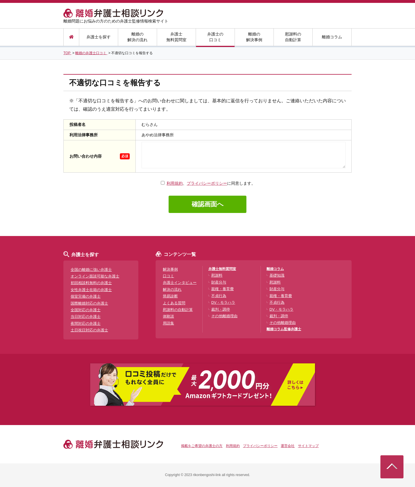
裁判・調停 (220, 309)
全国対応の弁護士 (86, 310)
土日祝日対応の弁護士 (89, 330)
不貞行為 (218, 296)
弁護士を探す (98, 37)
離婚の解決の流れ (137, 37)
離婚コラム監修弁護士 (284, 329)
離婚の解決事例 (254, 37)
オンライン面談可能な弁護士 (95, 276)
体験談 (168, 316)
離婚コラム (332, 37)
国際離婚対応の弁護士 (89, 303)
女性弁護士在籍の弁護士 (91, 290)
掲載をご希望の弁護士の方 (201, 446)
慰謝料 (216, 275)
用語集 (168, 323)
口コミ (168, 276)
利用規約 (175, 183)
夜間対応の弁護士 (86, 323)
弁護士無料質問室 (176, 37)
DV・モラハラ (223, 302)
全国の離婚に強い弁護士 (91, 269)
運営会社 (288, 446)
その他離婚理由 (224, 316)
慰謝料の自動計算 (293, 37)
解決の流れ (172, 289)
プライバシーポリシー (207, 183)
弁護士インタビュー (180, 282)
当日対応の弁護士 (86, 316)
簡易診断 (170, 296)
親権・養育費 (222, 289)
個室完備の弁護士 (86, 296)
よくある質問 (174, 303)
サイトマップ (308, 446)
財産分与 (218, 282)
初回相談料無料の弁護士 (91, 283)
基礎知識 (276, 275)
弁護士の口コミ (215, 37)
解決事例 (170, 269)
